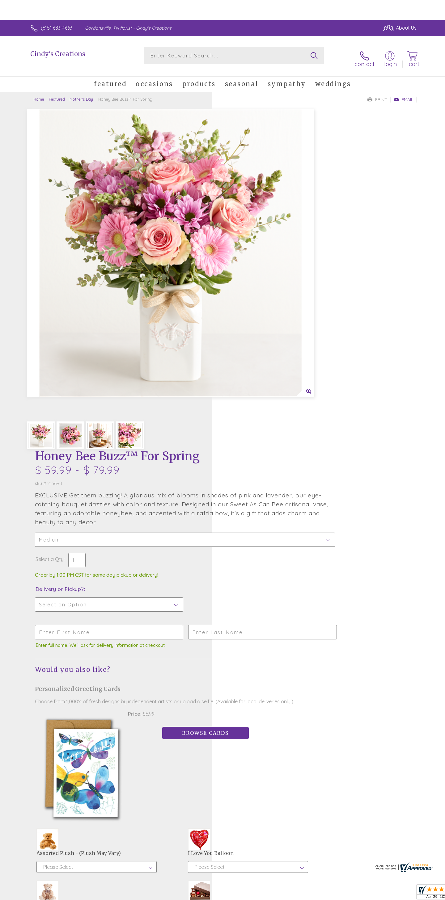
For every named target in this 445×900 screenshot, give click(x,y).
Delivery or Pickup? (247, 252)
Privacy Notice (318, 893)
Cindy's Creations (57, 54)
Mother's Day (81, 94)
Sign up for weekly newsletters (300, 722)
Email (403, 94)
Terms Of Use (281, 893)
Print (377, 94)
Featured (57, 94)
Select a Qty (237, 222)
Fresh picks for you (168, 726)
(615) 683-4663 (56, 28)
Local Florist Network (362, 893)
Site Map (400, 893)
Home (38, 94)
